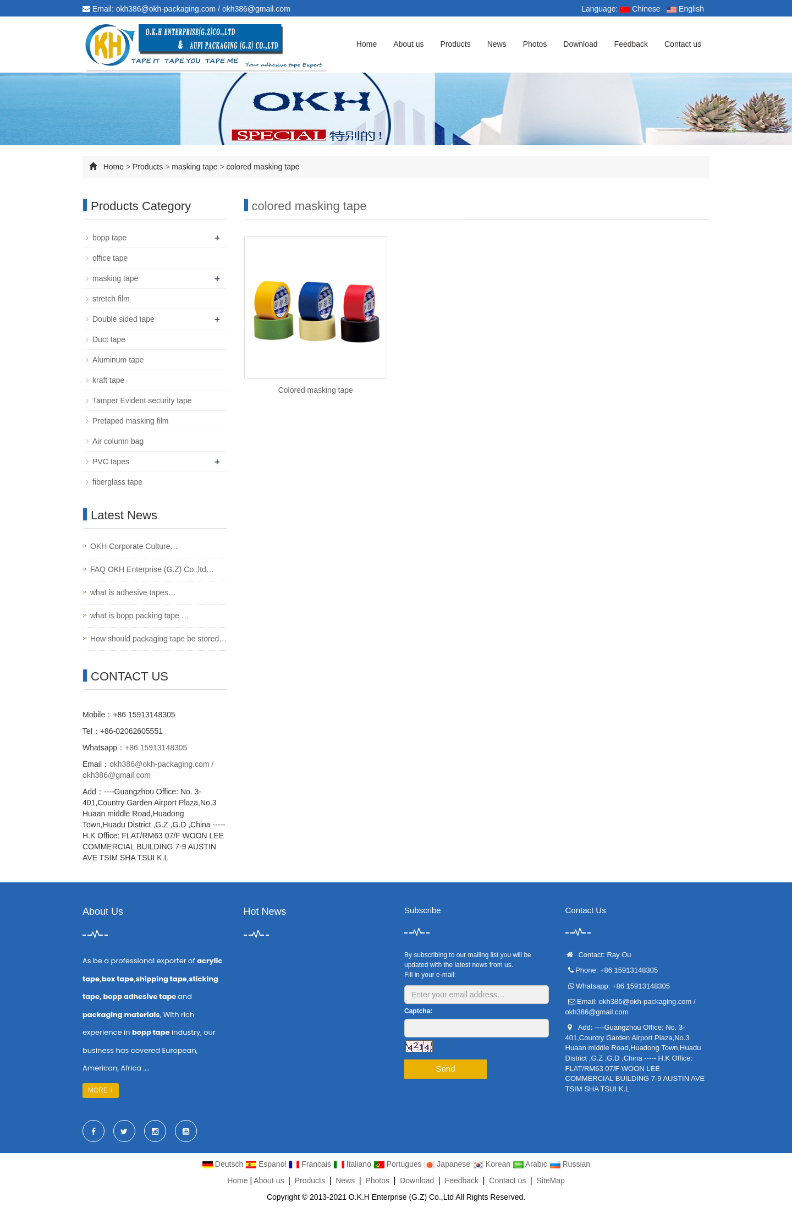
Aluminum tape (118, 359)
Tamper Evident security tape (142, 400)
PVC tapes (110, 461)
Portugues (398, 1164)
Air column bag (118, 441)
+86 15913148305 (156, 747)
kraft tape (108, 380)
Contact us (682, 44)
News (497, 44)
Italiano (353, 1164)
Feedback (631, 44)
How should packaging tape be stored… (158, 638)
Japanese (448, 1164)
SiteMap (550, 1180)
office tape (110, 258)
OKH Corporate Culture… (134, 546)
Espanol (266, 1164)
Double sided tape (123, 319)
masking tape (195, 166)
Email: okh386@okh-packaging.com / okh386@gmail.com (186, 8)
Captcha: (418, 1011)
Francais (310, 1164)
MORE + (100, 1090)
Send (445, 1068)
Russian (569, 1164)
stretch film (111, 298)
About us (408, 44)
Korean (492, 1164)
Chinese (640, 8)
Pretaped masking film (130, 420)
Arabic (531, 1164)
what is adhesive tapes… (133, 592)
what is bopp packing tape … (139, 615)
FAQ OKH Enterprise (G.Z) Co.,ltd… (152, 569)
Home (366, 44)
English (685, 8)
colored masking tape (262, 166)
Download (580, 44)
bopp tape (109, 237)
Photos (535, 44)
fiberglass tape (117, 481)
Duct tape (108, 339)
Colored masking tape (315, 390)
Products (455, 44)
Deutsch (223, 1164)
